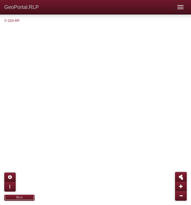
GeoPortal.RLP (21, 7)
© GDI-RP (12, 21)
